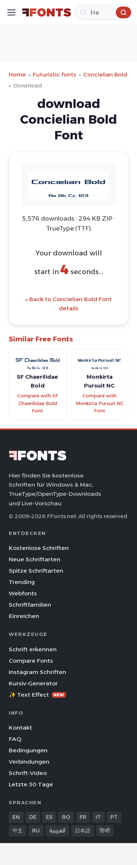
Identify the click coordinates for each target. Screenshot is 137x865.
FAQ (15, 738)
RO (66, 817)
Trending (22, 581)
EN (16, 817)
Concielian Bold (105, 74)
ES (49, 817)
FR (83, 817)
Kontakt (20, 727)
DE (33, 817)
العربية (57, 830)
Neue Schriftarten (34, 559)
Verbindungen (29, 761)
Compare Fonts (31, 660)
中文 (17, 830)
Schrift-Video (28, 772)
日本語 (82, 830)
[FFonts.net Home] (46, 12)
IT (98, 817)
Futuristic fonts (54, 74)
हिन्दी (105, 830)
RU (36, 830)
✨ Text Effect (37, 694)
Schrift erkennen (33, 649)
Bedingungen (28, 750)
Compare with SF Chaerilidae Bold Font (37, 403)
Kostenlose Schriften (39, 547)
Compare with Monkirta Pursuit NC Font (99, 403)
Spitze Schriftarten (36, 570)
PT (114, 817)
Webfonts (23, 593)
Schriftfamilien (30, 604)
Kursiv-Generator (33, 683)
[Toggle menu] (11, 12)
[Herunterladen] (104, 12)
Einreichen (24, 616)
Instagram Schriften (37, 672)
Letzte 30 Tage (31, 784)
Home (17, 74)
